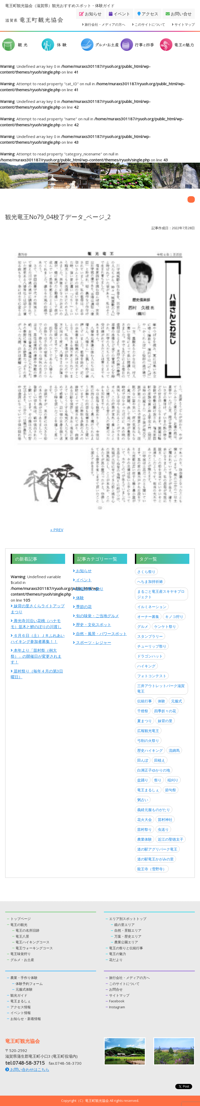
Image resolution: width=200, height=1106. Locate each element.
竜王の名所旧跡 (27, 930)
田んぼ (142, 760)
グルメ (142, 626)
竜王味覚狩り (20, 953)
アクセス (148, 14)
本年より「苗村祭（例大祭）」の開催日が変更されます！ (36, 656)
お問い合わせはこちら (27, 1069)
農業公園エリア (126, 942)
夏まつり (144, 720)
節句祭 (170, 789)
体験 (78, 597)
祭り (157, 780)
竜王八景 (22, 936)
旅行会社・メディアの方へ (103, 24)
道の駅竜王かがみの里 (155, 859)
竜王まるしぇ (148, 789)
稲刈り (172, 780)
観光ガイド (18, 995)
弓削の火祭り (148, 740)
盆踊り (142, 780)
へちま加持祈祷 (150, 581)
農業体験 (144, 839)
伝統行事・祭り (88, 588)
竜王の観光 (18, 924)
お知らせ (90, 14)
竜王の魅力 (117, 953)
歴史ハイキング (150, 750)
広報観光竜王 (148, 730)
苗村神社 (165, 819)
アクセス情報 (20, 1007)
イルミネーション (151, 606)
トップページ (20, 918)
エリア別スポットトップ (127, 918)
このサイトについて (148, 24)
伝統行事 (144, 701)
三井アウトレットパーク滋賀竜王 (161, 688)
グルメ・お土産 (22, 959)
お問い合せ (179, 14)
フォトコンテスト (151, 675)
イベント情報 (20, 1012)
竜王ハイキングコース (32, 942)
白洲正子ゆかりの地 (153, 770)
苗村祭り (144, 829)
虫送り (163, 829)
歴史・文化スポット (92, 624)
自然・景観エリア (127, 930)
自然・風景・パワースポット (100, 633)
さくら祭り (146, 571)
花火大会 (144, 819)
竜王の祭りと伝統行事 (126, 948)
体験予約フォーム (29, 983)
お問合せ (116, 989)
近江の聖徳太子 (170, 839)
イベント (119, 14)
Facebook (116, 1001)
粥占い (142, 799)
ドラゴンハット (150, 656)
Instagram (117, 1007)
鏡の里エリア (124, 924)
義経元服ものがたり (153, 809)
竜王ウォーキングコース (34, 948)
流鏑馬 (174, 750)
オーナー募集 (148, 616)
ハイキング (146, 665)
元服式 (176, 701)
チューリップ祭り (151, 646)
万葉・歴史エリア (127, 936)
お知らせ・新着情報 (25, 1018)
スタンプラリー (150, 636)
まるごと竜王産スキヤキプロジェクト (161, 594)
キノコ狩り (174, 616)
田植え (159, 760)
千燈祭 (142, 710)
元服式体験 (24, 989)
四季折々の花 (165, 710)
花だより (116, 959)
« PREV (56, 529)
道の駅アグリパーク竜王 (157, 849)
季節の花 (82, 606)
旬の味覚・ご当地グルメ (96, 615)
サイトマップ (183, 24)
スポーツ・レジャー (92, 642)
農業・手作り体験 (24, 977)
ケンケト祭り (165, 626)
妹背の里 (165, 720)
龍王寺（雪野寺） (151, 868)
